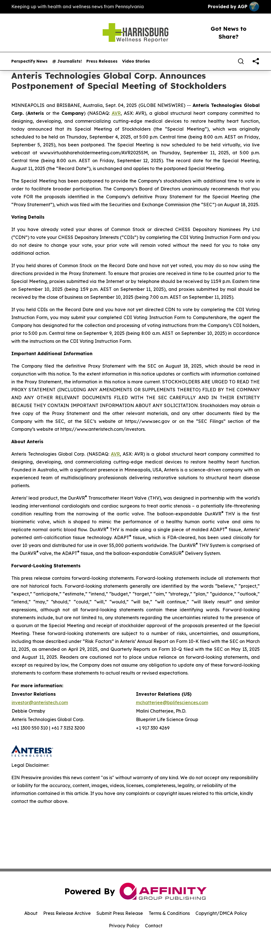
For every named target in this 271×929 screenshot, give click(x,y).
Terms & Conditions (169, 913)
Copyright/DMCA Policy (221, 913)
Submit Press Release (119, 913)
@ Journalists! (67, 61)
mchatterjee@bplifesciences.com (172, 702)
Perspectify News (29, 61)
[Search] (241, 61)
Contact (153, 925)
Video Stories (136, 61)
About (31, 913)
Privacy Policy (124, 925)
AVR (116, 113)
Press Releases (102, 61)
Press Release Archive (67, 913)
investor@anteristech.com (40, 702)
